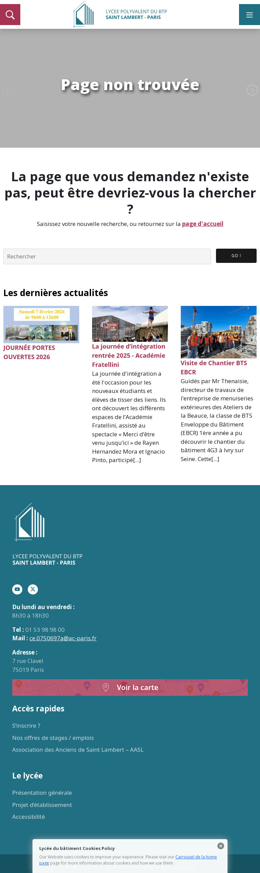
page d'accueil (202, 224)
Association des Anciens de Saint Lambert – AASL (78, 749)
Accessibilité (28, 816)
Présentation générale (42, 792)
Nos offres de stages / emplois (53, 738)
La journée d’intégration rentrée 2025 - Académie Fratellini (129, 355)
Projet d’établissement (42, 805)
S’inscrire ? (26, 725)
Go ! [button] (236, 255)
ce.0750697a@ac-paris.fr (62, 638)
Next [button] (252, 90)
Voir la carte (130, 687)
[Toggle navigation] (249, 14)
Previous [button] (7, 90)
